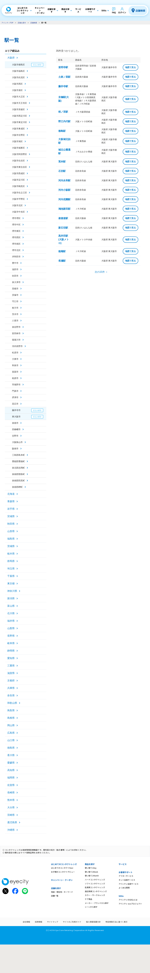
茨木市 (15, 314)
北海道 (11, 494)
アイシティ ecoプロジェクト (130, 903)
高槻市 (15, 288)
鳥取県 (11, 710)
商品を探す (90, 864)
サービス (123, 864)
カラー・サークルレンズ (95, 895)
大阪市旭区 (17, 141)
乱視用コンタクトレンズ (95, 887)
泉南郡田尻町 (18, 480)
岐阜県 (11, 643)
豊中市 (15, 263)
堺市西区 (16, 237)
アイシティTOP (7, 23)
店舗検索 (140, 10)
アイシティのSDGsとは (128, 899)
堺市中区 (16, 224)
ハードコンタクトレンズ (95, 879)
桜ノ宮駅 (63, 111)
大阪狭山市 (17, 442)
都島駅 (62, 131)
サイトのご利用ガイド (72, 921)
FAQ (114, 12)
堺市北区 (16, 250)
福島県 (11, 538)
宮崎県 (11, 815)
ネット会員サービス (127, 880)
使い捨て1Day (90, 867)
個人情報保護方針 (93, 921)
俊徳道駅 (63, 218)
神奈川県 (12, 591)
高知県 (11, 770)
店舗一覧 (54, 895)
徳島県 (11, 747)
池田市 (15, 269)
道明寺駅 (63, 67)
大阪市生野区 (18, 135)
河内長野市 (17, 346)
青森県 (11, 501)
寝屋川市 (16, 340)
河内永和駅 (64, 180)
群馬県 (11, 561)
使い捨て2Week (91, 871)
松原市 (15, 352)
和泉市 (15, 365)
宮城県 (11, 516)
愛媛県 (11, 762)
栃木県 (11, 553)
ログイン (122, 12)
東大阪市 (16, 416)
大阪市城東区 (18, 148)
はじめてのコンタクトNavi (62, 867)
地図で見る (130, 67)
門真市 (15, 391)
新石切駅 (63, 227)
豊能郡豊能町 (18, 461)
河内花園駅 (64, 199)
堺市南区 (16, 244)
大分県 (11, 807)
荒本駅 (62, 161)
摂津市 (15, 397)
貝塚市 (15, 295)
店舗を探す (22, 23)
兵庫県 (11, 688)
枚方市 (15, 308)
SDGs (121, 896)
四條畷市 (16, 429)
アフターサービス (126, 876)
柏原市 (15, 378)
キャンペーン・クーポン (62, 880)
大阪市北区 (17, 205)
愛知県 (11, 658)
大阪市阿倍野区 (19, 154)
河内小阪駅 (64, 190)
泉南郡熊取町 (18, 474)
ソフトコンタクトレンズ (95, 883)
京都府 (11, 680)
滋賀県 (11, 673)
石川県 (11, 613)
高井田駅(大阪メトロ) (63, 239)
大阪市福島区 (18, 71)
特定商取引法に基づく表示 (116, 921)
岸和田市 (16, 256)
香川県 (11, 755)
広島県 (11, 733)
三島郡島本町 (18, 455)
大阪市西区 (17, 84)
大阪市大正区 (18, 96)
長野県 (11, 635)
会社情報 (26, 921)
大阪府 (11, 57)
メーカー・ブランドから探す (97, 903)
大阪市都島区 (18, 64)
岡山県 (11, 725)
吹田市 (15, 276)
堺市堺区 (16, 218)
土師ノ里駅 (64, 77)
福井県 (11, 621)
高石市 (15, 404)
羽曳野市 (16, 384)
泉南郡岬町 (17, 487)
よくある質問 (124, 887)
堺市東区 (16, 231)
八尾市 (15, 320)
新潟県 (11, 598)
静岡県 (11, 650)
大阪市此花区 (18, 77)
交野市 (15, 436)
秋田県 (11, 523)
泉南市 (15, 423)
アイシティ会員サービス (128, 883)
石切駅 (62, 171)
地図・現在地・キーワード (62, 892)
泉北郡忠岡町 (18, 468)
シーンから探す (91, 907)
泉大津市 (16, 282)
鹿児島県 (12, 822)
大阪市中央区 (18, 212)
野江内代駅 (64, 121)
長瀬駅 (62, 260)
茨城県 (11, 546)
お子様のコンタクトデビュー (63, 871)
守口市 (15, 301)
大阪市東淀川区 (19, 122)
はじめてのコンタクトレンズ (64, 864)
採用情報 (38, 921)
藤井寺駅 (63, 86)
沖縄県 (11, 830)
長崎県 (11, 792)
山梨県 (11, 628)
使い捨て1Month (92, 875)
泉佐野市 (16, 327)
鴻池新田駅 (64, 209)
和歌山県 (12, 703)
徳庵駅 (62, 251)
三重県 (11, 665)
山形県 (11, 531)
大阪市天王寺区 (19, 103)
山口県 (11, 740)
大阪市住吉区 (18, 160)
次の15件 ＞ (101, 272)
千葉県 (11, 576)
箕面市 (15, 372)
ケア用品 (88, 899)
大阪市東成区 (18, 128)
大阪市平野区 (18, 199)
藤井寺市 (16, 410)
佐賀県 (11, 785)
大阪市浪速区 (18, 109)
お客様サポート (125, 872)
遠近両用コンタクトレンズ (96, 891)
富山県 (11, 606)
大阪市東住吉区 (19, 167)
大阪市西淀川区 (19, 116)
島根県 (11, 718)
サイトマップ (52, 921)
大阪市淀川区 (18, 180)
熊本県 (11, 800)
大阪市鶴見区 (18, 186)
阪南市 (15, 448)
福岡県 (11, 777)
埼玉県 (11, 568)
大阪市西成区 (18, 173)
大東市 (15, 359)
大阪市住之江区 (19, 192)
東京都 (11, 583)
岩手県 (11, 509)
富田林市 (16, 333)
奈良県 (11, 695)
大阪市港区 (17, 90)
